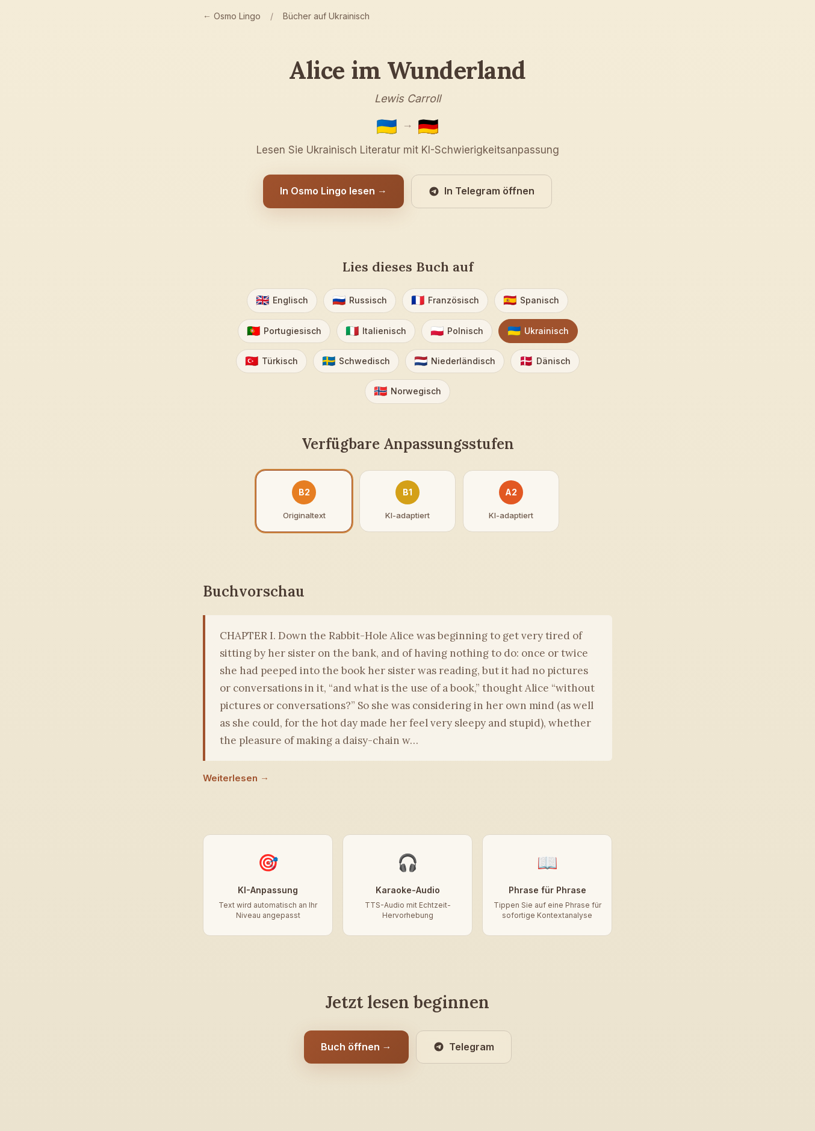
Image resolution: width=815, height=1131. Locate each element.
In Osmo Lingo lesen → (333, 191)
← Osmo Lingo (232, 16)
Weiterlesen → (236, 778)
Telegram (463, 1047)
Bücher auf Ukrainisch (326, 16)
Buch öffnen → (356, 1047)
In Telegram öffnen (482, 191)
